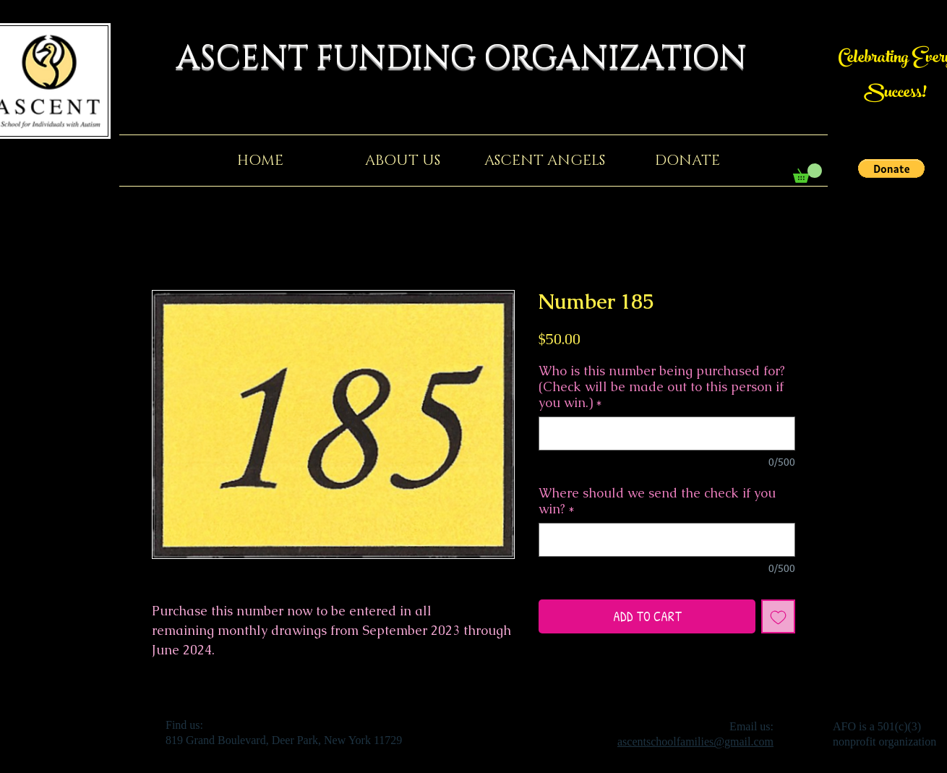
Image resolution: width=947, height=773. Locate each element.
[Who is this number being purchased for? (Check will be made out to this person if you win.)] (666, 433)
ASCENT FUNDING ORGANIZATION (473, 58)
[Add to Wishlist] (778, 616)
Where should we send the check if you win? (657, 501)
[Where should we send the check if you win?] (666, 539)
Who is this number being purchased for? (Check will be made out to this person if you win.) (662, 387)
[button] (891, 168)
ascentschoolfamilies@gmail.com (695, 741)
